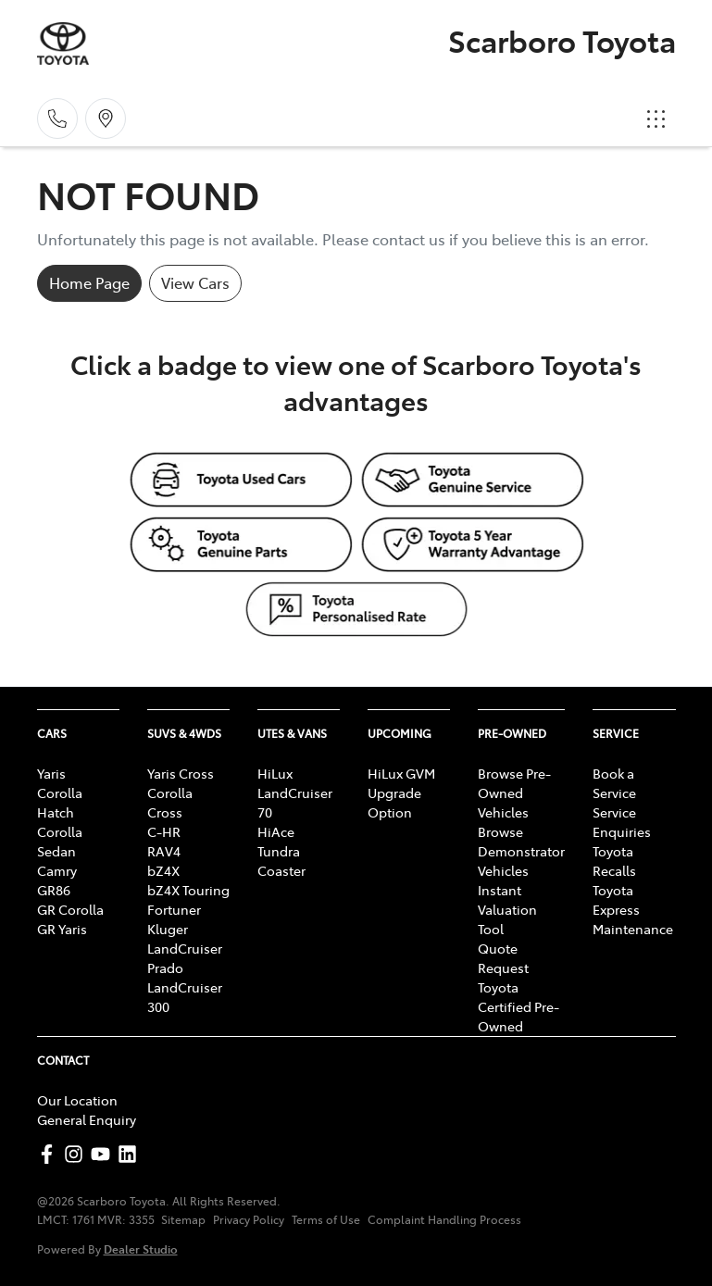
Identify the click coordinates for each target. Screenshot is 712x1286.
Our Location (77, 1100)
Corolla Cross (170, 802)
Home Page (89, 282)
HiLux (275, 773)
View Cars (195, 282)
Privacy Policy (248, 1219)
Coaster (281, 870)
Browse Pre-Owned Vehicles (514, 792)
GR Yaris (62, 928)
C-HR (164, 831)
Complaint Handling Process (444, 1219)
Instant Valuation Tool (507, 909)
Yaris (51, 773)
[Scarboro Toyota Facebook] (50, 1154)
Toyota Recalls (614, 861)
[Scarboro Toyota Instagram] (77, 1154)
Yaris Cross (180, 773)
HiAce (275, 831)
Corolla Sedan (59, 841)
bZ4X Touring (188, 889)
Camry (57, 870)
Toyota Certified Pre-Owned (518, 1006)
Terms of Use (326, 1219)
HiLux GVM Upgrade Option (401, 792)
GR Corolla (70, 909)
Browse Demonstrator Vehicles (521, 851)
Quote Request (503, 958)
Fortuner (174, 909)
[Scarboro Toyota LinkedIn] (131, 1154)
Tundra (278, 851)
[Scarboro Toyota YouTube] (104, 1154)
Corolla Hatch (59, 802)
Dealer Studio (141, 1248)
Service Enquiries (622, 822)
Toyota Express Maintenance (633, 909)
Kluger (167, 928)
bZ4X (163, 870)
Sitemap (183, 1219)
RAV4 (164, 851)
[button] (656, 118)
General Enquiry (86, 1119)
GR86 (53, 889)
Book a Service (614, 783)
